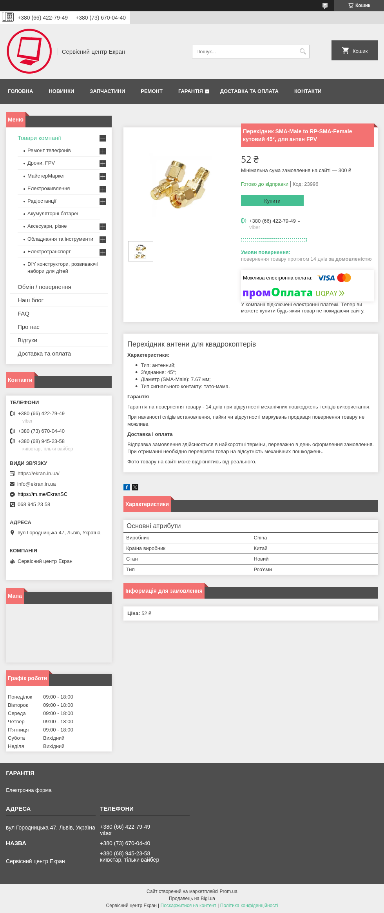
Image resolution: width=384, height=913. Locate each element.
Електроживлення (48, 188)
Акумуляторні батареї (52, 213)
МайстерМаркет (46, 176)
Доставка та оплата (249, 91)
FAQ (23, 313)
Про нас (29, 326)
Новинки (61, 91)
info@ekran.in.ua (36, 484)
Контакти (308, 91)
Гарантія (190, 91)
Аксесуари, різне (47, 226)
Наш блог (30, 300)
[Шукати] (303, 51)
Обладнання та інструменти (60, 239)
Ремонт (152, 91)
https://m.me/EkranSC (42, 494)
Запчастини (107, 91)
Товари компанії (39, 137)
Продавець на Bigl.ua (192, 898)
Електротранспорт (49, 251)
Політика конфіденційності (249, 905)
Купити (272, 201)
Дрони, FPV (41, 163)
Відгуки (27, 340)
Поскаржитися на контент (188, 905)
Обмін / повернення (44, 286)
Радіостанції (41, 201)
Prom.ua (228, 891)
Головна (20, 91)
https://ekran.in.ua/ (39, 473)
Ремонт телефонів (49, 150)
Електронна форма (28, 790)
